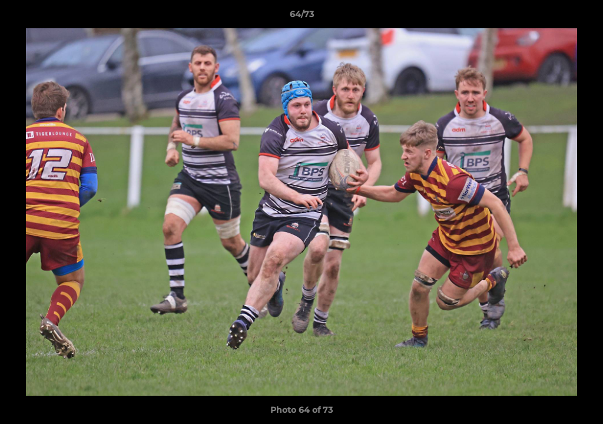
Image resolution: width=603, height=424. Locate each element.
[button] (582, 17)
